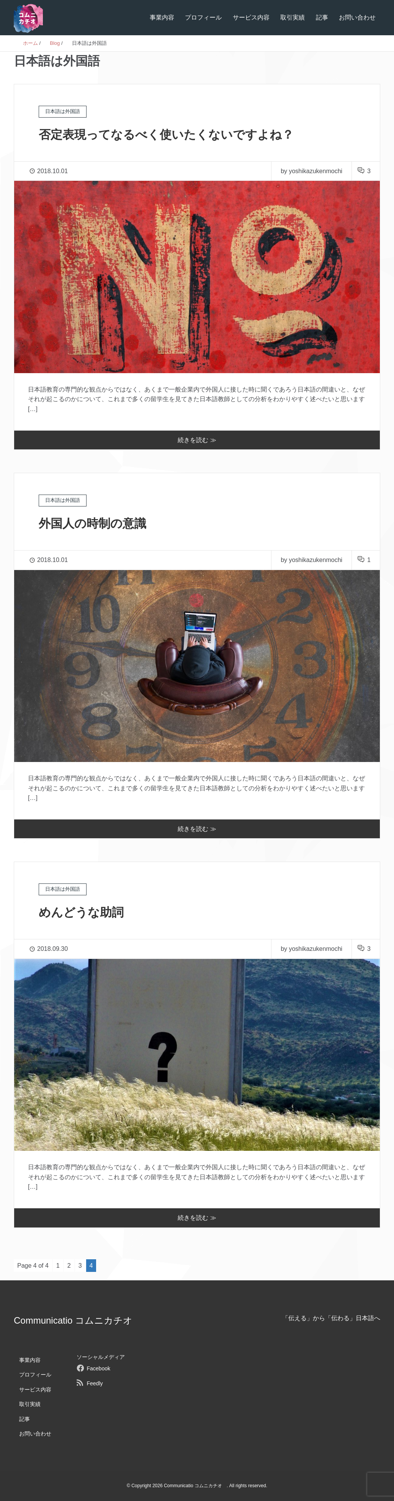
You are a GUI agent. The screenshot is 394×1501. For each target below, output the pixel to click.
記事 (322, 17)
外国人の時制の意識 (94, 523)
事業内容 (162, 17)
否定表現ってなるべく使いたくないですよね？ (170, 134)
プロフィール (203, 17)
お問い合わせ (357, 17)
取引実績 (292, 17)
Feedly (95, 1383)
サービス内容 (251, 17)
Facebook (98, 1368)
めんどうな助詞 (82, 912)
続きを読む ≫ (197, 440)
